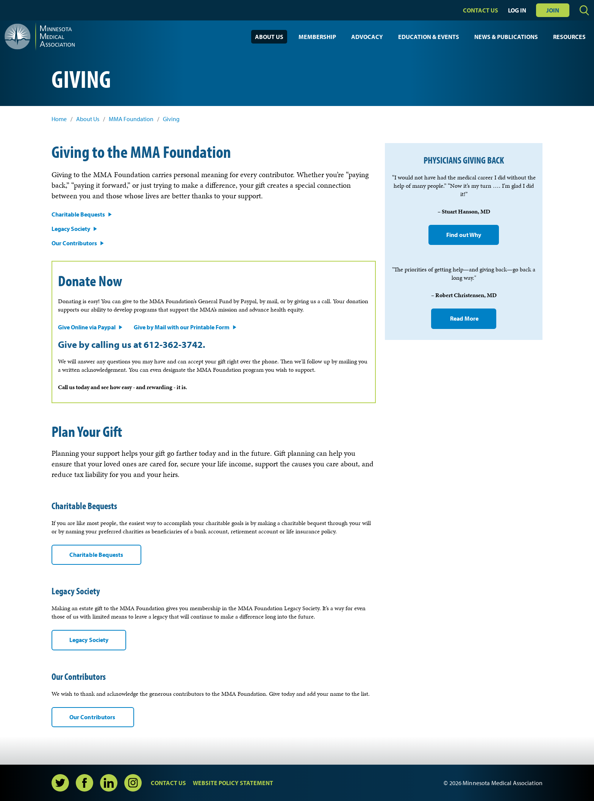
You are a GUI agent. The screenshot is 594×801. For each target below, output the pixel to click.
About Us (269, 37)
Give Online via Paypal (87, 327)
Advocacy (367, 37)
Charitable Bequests (78, 214)
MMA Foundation (131, 119)
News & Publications (506, 37)
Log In (517, 10)
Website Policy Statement (233, 783)
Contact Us (480, 10)
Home (59, 119)
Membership (317, 37)
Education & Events (428, 37)
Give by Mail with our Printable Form (182, 327)
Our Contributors (74, 243)
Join (552, 10)
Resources (569, 37)
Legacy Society (71, 228)
